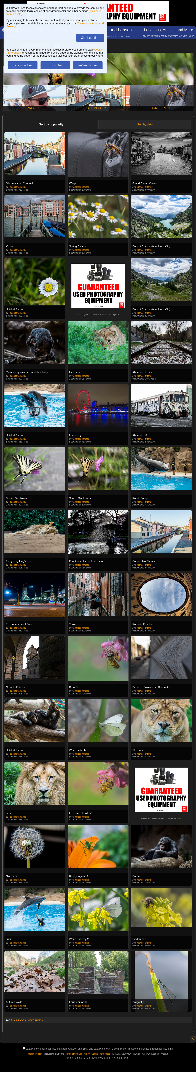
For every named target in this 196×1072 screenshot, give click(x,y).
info (116, 315)
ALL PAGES (19, 1020)
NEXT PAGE (35, 1020)
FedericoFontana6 (17, 187)
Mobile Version (35, 1054)
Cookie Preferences (101, 1054)
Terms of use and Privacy (78, 1054)
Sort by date (144, 124)
